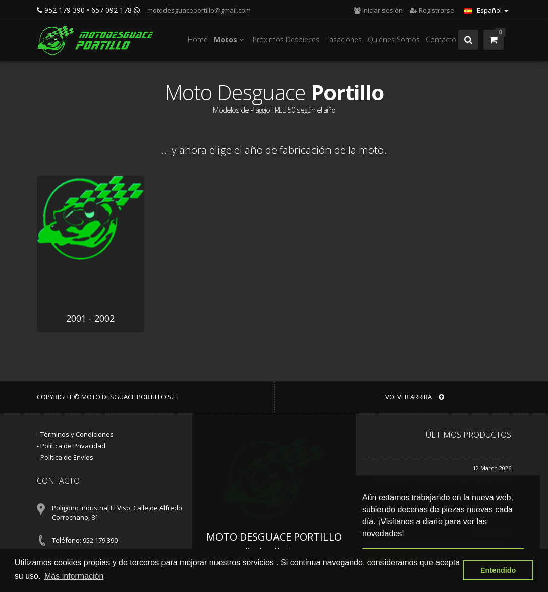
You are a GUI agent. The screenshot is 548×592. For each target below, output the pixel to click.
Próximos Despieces (286, 39)
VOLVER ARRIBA (414, 396)
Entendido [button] (498, 570)
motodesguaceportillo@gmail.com (198, 10)
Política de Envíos (66, 457)
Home (198, 39)
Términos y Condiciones (77, 434)
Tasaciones (343, 39)
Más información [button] (73, 576)
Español (486, 10)
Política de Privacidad (72, 445)
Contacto (441, 39)
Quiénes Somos (394, 39)
